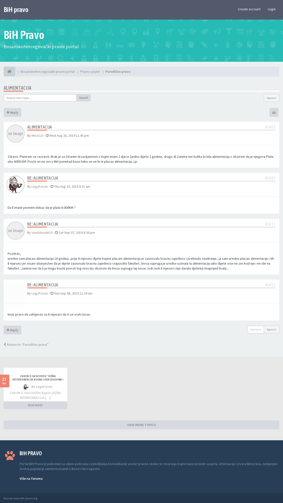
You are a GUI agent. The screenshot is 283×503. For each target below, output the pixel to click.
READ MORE (35, 405)
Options (255, 329)
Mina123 (37, 135)
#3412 (270, 284)
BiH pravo (16, 9)
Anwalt (42, 498)
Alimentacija (18, 88)
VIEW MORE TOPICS (141, 425)
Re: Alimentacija (42, 178)
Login (272, 9)
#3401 (270, 127)
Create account (249, 9)
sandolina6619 (42, 232)
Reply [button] (12, 112)
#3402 (270, 178)
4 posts (271, 98)
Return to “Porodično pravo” (26, 344)
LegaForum (40, 186)
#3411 (270, 224)
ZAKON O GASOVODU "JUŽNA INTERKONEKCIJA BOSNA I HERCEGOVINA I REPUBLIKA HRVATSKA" (37, 379)
